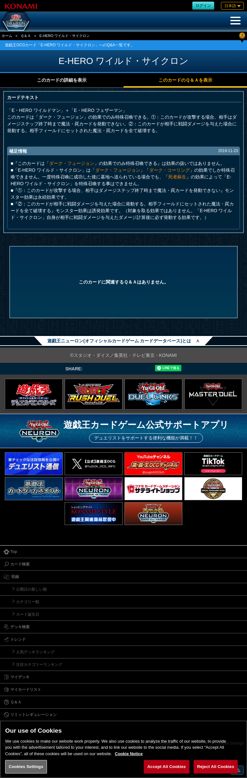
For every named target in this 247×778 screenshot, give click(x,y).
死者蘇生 (177, 176)
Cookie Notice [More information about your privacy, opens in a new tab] (129, 753)
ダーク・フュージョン (71, 163)
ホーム (7, 36)
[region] (123, 749)
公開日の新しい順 (31, 589)
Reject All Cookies (215, 766)
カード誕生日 (27, 614)
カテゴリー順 (27, 602)
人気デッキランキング (35, 652)
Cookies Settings (26, 766)
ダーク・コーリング (169, 170)
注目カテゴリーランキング (39, 664)
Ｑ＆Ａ (26, 36)
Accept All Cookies (166, 766)
